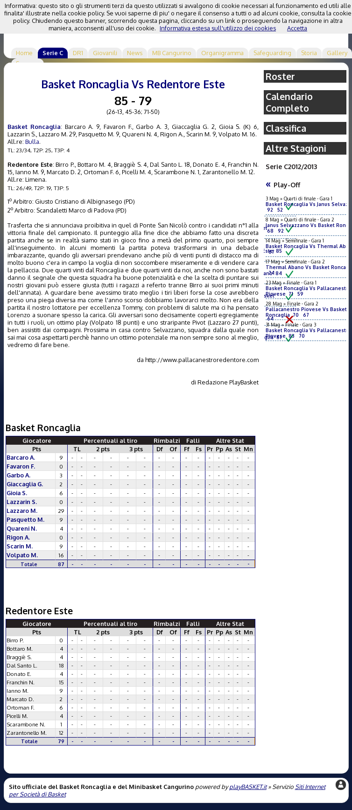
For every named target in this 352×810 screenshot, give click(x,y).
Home (24, 53)
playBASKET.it (248, 786)
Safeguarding (272, 53)
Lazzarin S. (22, 501)
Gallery (337, 53)
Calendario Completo (289, 102)
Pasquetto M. (25, 519)
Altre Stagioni (296, 148)
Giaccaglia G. (25, 484)
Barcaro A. (21, 457)
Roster (280, 76)
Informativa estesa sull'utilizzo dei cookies (218, 28)
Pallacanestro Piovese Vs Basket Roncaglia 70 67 (306, 312)
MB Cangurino (171, 53)
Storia (309, 53)
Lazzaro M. (22, 510)
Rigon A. (18, 537)
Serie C (52, 53)
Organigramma (222, 53)
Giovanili (105, 53)
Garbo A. (18, 475)
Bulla (32, 141)
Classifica (286, 128)
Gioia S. (17, 493)
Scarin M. (20, 546)
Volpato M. (22, 555)
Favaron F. (21, 466)
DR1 (78, 53)
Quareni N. (22, 528)
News (134, 53)
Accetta (297, 28)
